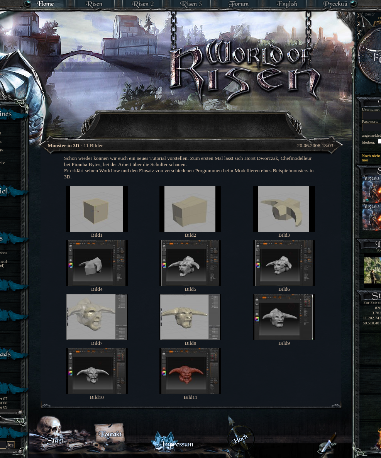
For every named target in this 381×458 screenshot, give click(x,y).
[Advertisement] (191, 119)
